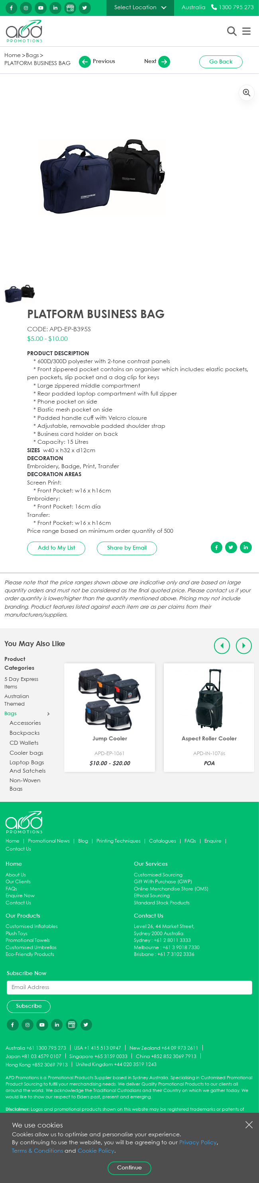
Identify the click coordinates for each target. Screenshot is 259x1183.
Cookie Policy (96, 1151)
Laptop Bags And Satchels (27, 767)
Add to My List (56, 548)
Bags (32, 55)
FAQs (190, 841)
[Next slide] (244, 646)
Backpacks (24, 733)
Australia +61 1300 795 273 (36, 1048)
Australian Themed (16, 700)
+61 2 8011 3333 (172, 940)
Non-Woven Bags (25, 784)
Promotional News (49, 841)
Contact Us (18, 849)
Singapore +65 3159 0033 (98, 1056)
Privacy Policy (198, 1142)
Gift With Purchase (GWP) (163, 882)
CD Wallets (24, 743)
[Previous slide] (222, 646)
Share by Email (127, 548)
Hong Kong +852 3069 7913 (37, 1064)
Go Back (221, 62)
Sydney (142, 940)
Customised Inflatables (32, 926)
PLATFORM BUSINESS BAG (37, 63)
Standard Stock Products (162, 903)
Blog (83, 841)
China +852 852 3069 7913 (166, 1056)
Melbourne (146, 948)
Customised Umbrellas (31, 948)
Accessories (25, 723)
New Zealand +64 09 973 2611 (164, 1048)
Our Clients (18, 882)
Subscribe (29, 1006)
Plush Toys (16, 934)
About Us (16, 875)
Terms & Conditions (37, 1151)
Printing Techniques (118, 841)
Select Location (135, 7)
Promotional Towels (28, 940)
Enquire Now (20, 896)
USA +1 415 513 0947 (97, 1048)
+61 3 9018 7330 (181, 948)
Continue (129, 1168)
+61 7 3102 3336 (175, 954)
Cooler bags (26, 753)
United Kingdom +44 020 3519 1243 (116, 1064)
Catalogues (162, 841)
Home (12, 55)
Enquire (213, 841)
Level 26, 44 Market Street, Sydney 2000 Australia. (164, 930)
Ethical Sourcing (152, 896)
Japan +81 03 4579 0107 (33, 1056)
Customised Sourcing (158, 875)
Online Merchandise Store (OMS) (171, 889)
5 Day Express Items (21, 683)
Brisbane (144, 954)
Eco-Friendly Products (30, 954)
